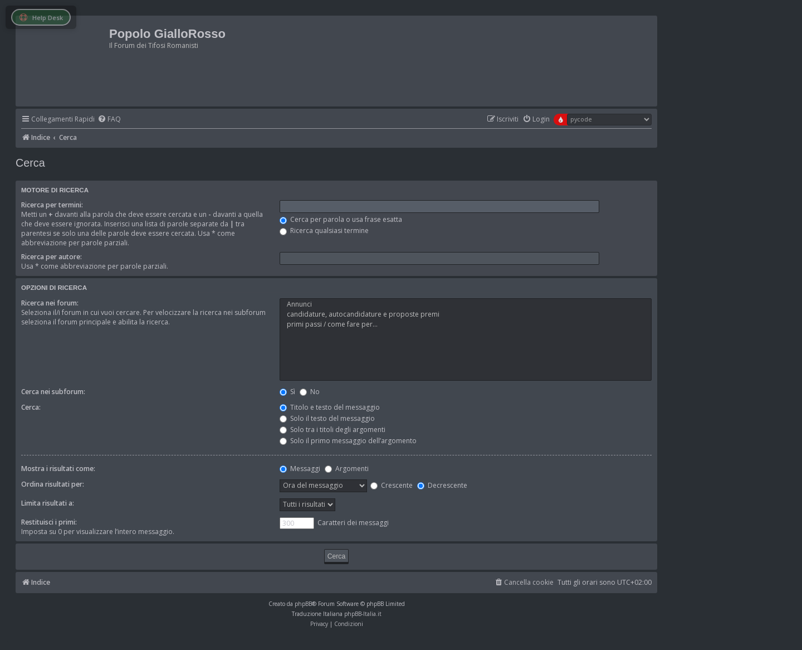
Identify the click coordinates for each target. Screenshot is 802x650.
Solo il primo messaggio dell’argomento (348, 440)
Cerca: (31, 407)
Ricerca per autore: (51, 256)
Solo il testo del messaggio (327, 418)
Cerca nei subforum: (53, 391)
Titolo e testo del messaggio (330, 407)
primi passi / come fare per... (466, 324)
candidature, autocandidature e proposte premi (466, 314)
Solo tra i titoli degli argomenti (332, 429)
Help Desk (41, 17)
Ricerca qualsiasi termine (324, 230)
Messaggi (300, 468)
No (310, 391)
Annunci (466, 304)
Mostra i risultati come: (58, 468)
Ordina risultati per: (52, 484)
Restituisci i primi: (49, 522)
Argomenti (347, 468)
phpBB (303, 604)
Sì (287, 391)
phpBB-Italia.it (363, 614)
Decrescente (442, 485)
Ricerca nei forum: (50, 303)
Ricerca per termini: (52, 205)
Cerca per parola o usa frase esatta (341, 219)
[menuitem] (109, 119)
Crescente (391, 485)
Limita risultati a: (47, 503)
